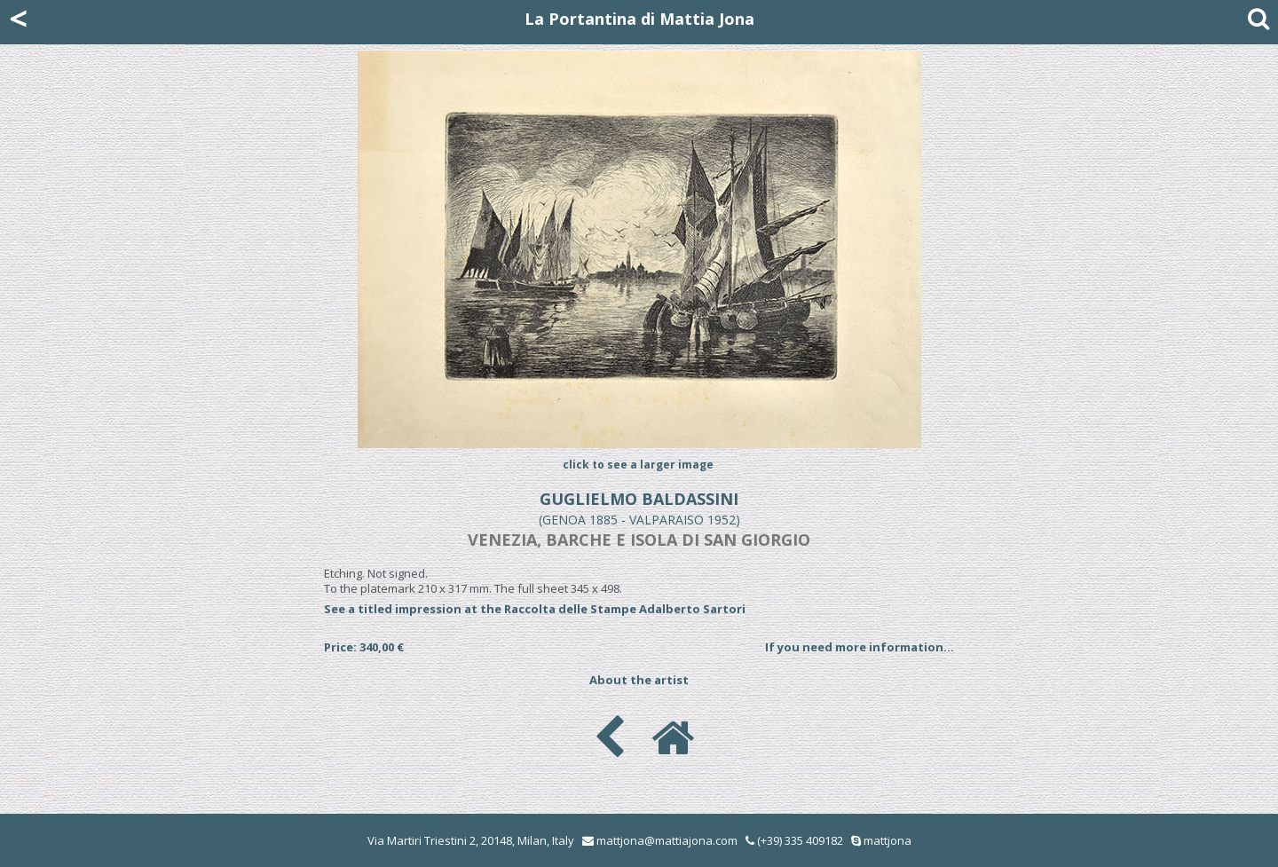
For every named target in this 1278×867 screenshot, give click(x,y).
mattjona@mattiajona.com (667, 840)
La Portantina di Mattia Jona (639, 18)
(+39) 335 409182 (794, 840)
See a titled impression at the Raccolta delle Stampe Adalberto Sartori (535, 609)
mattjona (887, 840)
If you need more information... (859, 647)
